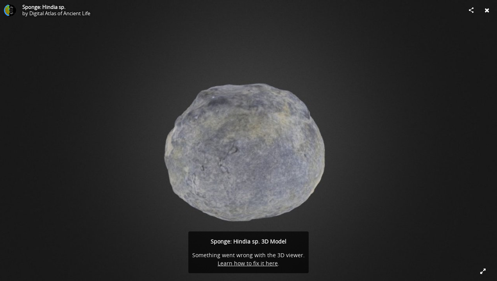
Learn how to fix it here (248, 263)
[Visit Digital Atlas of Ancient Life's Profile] (10, 10)
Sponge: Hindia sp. (43, 7)
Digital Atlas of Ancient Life (59, 13)
